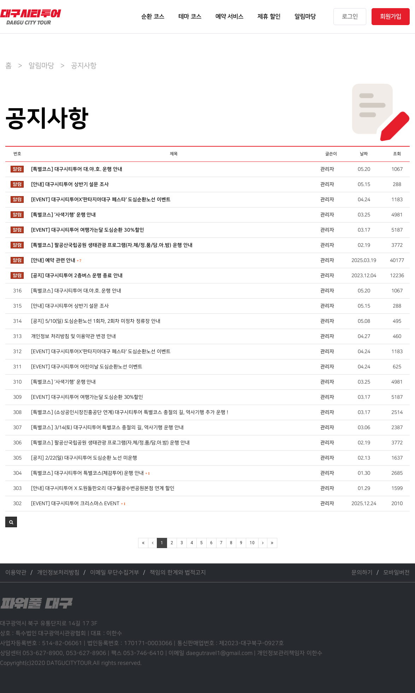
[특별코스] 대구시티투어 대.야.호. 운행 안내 (77, 169)
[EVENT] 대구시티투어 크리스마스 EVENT (78, 503)
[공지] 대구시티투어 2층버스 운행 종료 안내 (77, 275)
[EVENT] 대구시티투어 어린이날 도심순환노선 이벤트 (87, 366)
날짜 (364, 154)
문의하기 (362, 573)
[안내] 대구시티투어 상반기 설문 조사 (70, 184)
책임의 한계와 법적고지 (178, 573)
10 (252, 542)
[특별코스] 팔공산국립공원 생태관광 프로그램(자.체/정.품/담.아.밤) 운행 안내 (111, 245)
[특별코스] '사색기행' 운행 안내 (63, 215)
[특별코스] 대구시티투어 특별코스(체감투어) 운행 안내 (90, 473)
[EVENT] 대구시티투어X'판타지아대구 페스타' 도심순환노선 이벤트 (101, 199)
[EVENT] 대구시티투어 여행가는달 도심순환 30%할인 (87, 230)
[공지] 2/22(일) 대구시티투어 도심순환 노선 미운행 (84, 457)
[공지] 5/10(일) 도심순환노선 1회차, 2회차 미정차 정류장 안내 (95, 321)
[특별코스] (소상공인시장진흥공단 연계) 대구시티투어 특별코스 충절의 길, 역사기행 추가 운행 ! (129, 412)
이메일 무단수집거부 (114, 573)
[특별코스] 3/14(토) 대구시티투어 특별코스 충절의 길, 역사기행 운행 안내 (107, 427)
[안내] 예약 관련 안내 (56, 260)
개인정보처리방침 (58, 573)
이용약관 (15, 573)
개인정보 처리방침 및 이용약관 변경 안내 (73, 336)
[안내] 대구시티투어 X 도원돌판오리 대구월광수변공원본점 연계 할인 (102, 488)
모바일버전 (396, 573)
